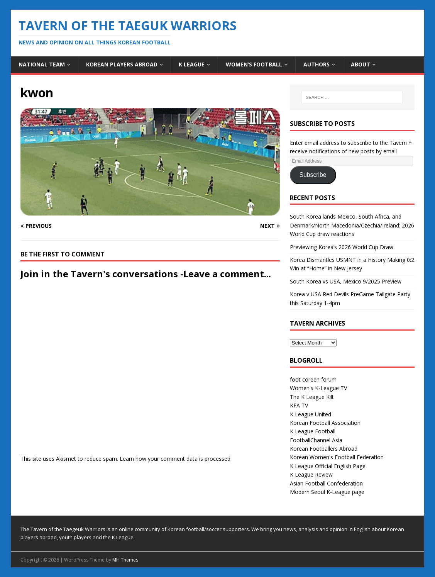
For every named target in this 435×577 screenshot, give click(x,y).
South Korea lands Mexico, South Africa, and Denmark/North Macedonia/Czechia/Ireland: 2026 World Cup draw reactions (352, 225)
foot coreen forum (313, 379)
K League (192, 64)
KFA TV (299, 405)
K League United (310, 414)
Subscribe (313, 174)
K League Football (312, 431)
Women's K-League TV (318, 388)
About (360, 64)
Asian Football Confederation (326, 483)
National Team (42, 64)
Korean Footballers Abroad (323, 448)
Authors (316, 64)
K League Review (311, 474)
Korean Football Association (325, 422)
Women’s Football (254, 64)
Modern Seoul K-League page (327, 492)
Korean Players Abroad (121, 64)
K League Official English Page (328, 466)
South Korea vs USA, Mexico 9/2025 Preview (345, 281)
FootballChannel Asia (316, 440)
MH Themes (125, 560)
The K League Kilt (312, 397)
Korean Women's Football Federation (337, 457)
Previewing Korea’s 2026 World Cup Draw (341, 247)
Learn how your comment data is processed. (176, 458)
